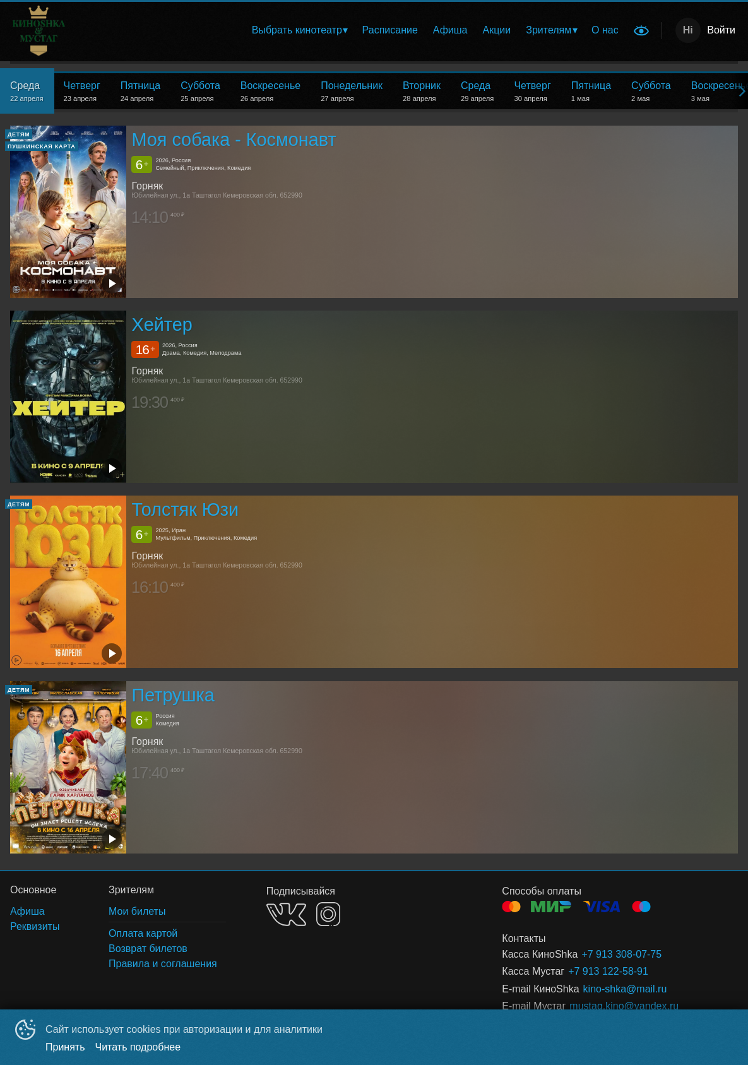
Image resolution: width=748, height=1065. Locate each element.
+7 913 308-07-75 (621, 954)
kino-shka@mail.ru (625, 989)
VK (286, 914)
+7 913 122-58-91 (608, 971)
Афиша (450, 30)
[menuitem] (299, 30)
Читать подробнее (138, 1047)
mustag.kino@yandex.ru (624, 1006)
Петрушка (172, 695)
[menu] (376, 30)
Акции (497, 30)
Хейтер (161, 324)
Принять (65, 1047)
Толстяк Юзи (185, 510)
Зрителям (548, 30)
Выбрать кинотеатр (297, 30)
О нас (605, 30)
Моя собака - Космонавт (233, 139)
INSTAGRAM (328, 914)
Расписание (390, 30)
